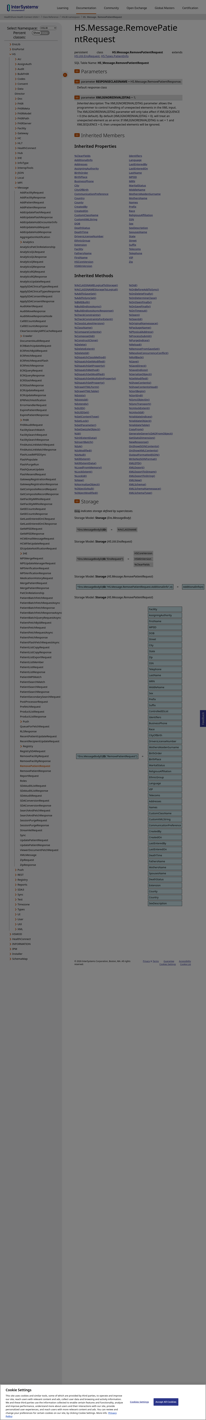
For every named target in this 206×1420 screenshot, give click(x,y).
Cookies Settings (139, 1404)
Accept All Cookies (166, 1404)
